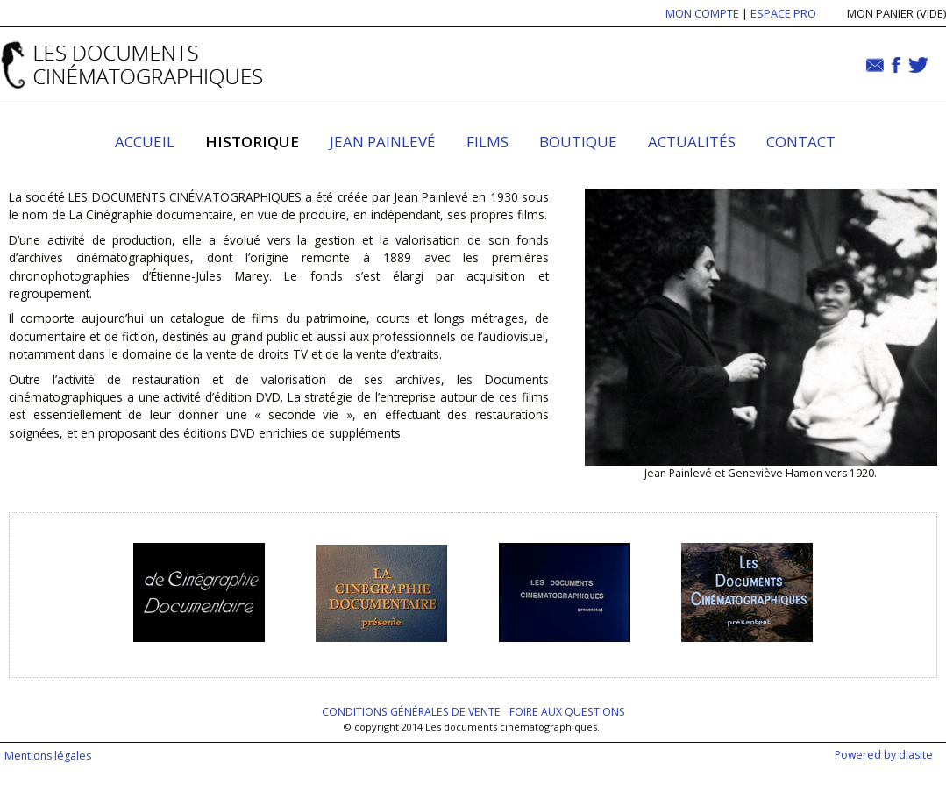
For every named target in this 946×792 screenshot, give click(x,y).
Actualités (692, 142)
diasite (916, 754)
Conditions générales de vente (411, 711)
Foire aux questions (567, 711)
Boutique (578, 142)
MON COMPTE (702, 13)
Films (487, 142)
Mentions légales (47, 755)
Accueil (144, 142)
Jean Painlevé (383, 142)
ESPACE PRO (783, 13)
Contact (801, 142)
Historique (252, 142)
